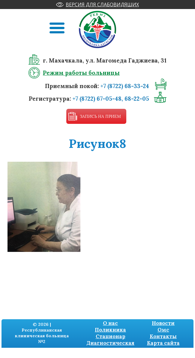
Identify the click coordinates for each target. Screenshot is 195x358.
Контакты (163, 336)
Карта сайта (163, 343)
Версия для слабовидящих (102, 4)
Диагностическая (110, 343)
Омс (163, 329)
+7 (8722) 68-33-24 (124, 86)
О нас (110, 323)
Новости (163, 323)
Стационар (110, 336)
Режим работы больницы (81, 72)
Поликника (110, 329)
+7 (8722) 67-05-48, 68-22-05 (111, 98)
